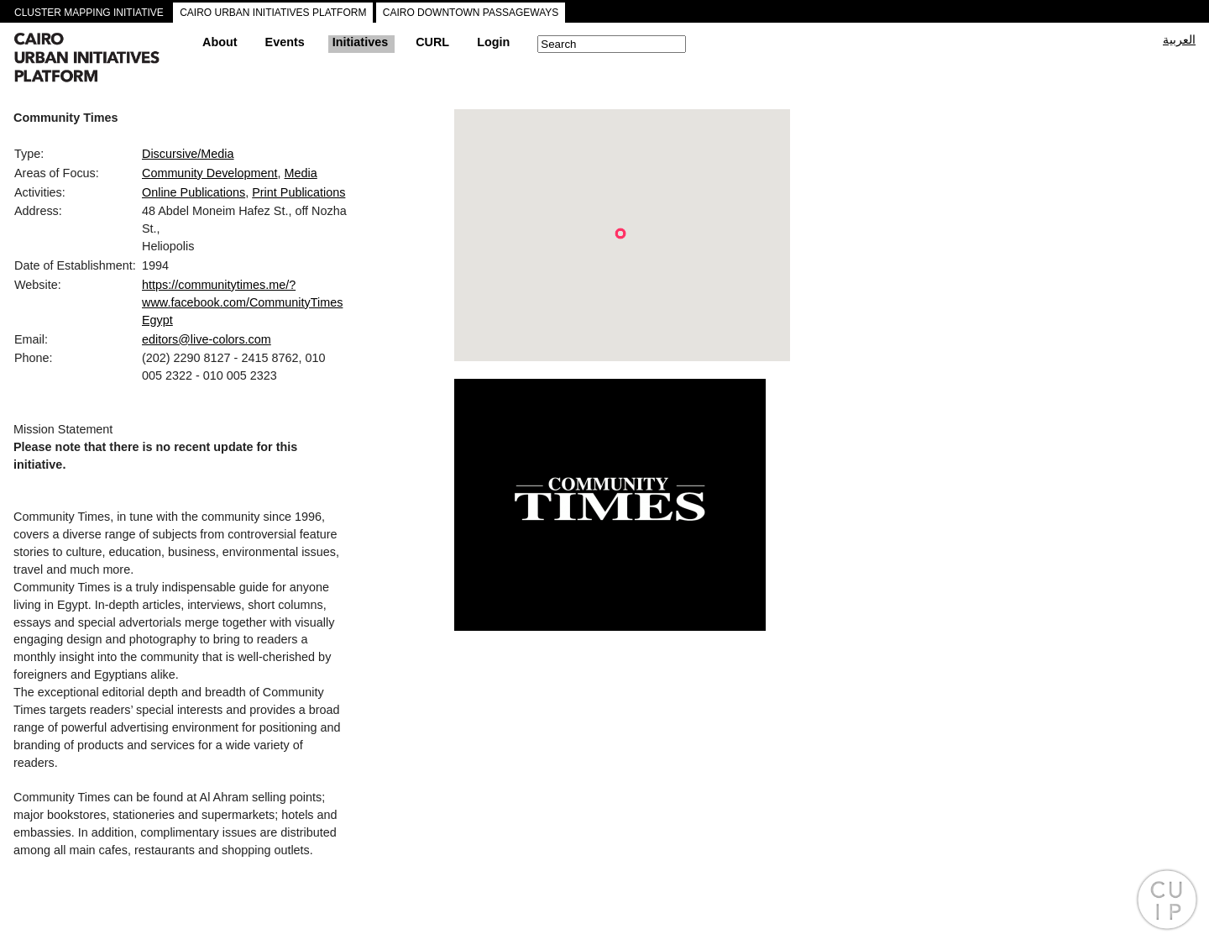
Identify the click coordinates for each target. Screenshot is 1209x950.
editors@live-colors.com (206, 339)
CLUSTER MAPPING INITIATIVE (89, 12)
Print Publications (298, 192)
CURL (432, 42)
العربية (1179, 39)
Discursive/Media (188, 153)
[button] (620, 233)
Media (301, 173)
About (220, 42)
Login (493, 42)
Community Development (210, 173)
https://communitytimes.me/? (219, 284)
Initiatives (360, 42)
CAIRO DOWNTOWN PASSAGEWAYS (471, 12)
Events (285, 42)
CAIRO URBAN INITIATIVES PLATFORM (273, 12)
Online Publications (193, 192)
